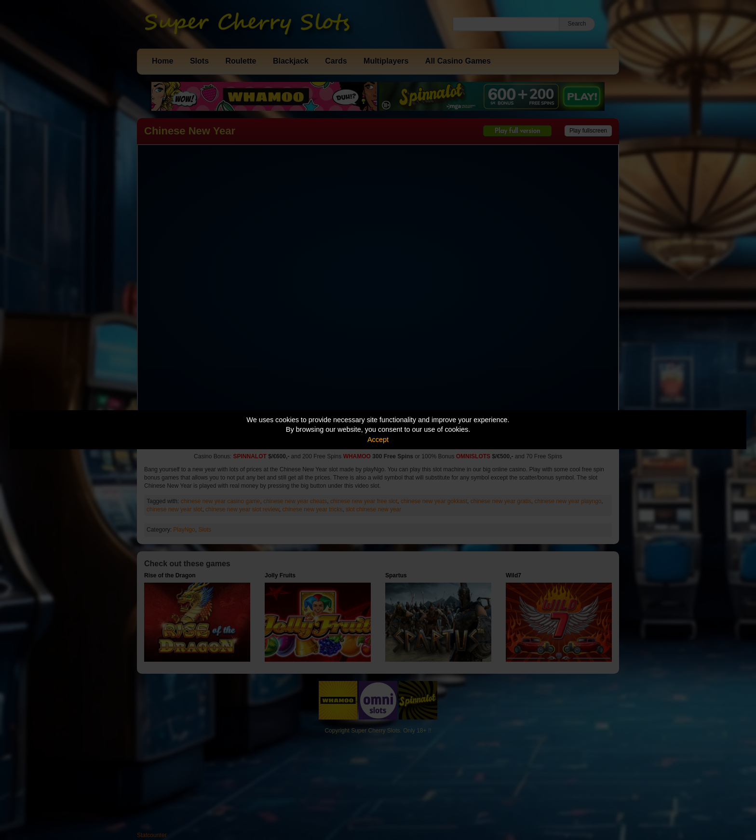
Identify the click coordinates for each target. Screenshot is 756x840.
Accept (378, 439)
